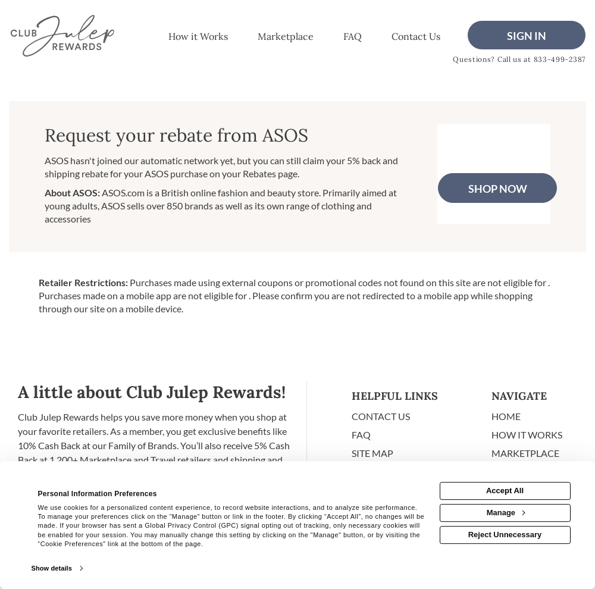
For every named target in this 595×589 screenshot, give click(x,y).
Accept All (505, 490)
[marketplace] (285, 37)
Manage (506, 512)
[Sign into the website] (526, 35)
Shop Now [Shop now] (497, 188)
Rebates (259, 173)
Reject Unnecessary (505, 534)
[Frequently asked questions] (352, 37)
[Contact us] (416, 37)
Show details (52, 568)
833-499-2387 (560, 59)
